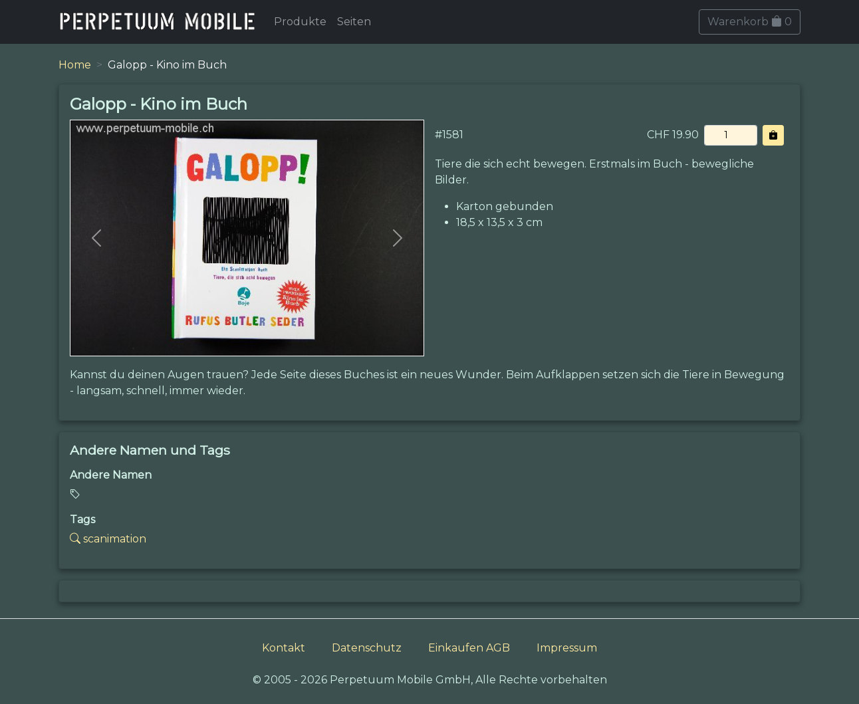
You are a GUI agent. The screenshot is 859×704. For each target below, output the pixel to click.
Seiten (354, 21)
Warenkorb (749, 21)
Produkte (300, 21)
